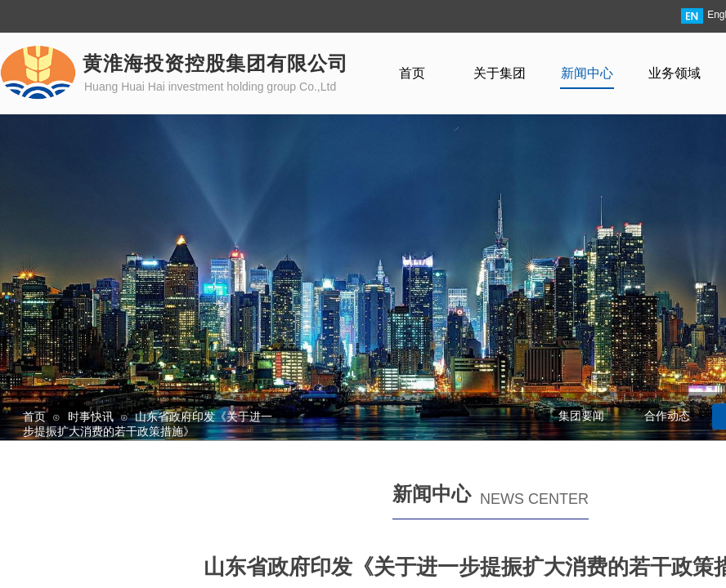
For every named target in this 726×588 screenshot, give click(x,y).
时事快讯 (91, 416)
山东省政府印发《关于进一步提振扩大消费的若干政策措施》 (147, 424)
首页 (34, 416)
